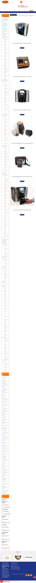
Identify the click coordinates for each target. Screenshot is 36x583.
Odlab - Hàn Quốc (5, 399)
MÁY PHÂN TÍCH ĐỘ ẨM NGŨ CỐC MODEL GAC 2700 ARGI (22, 76)
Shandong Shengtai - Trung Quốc (4, 487)
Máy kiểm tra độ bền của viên (6, 95)
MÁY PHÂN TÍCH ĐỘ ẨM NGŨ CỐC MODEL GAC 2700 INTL (22, 43)
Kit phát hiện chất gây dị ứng (6, 249)
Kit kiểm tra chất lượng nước (5, 245)
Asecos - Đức (5, 408)
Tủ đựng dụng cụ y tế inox (5, 354)
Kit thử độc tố (6, 252)
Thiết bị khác (6, 143)
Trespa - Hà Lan (5, 436)
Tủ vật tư (5, 362)
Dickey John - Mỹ (5, 490)
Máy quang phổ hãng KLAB (6, 191)
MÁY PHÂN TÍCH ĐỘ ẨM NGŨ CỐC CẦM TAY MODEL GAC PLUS (22, 176)
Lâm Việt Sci (4, 378)
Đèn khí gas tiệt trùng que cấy (6, 140)
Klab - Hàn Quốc (5, 438)
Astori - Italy (4, 430)
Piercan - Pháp (5, 459)
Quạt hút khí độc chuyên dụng (6, 331)
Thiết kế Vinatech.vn (26, 573)
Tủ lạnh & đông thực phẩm (5, 101)
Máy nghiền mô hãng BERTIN (6, 195)
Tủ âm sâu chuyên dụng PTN (5, 126)
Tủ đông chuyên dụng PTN (5, 130)
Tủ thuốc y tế (6, 338)
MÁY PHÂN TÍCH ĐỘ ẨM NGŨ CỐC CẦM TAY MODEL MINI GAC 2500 (22, 143)
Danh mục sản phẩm (4, 15)
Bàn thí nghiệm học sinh (5, 291)
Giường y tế (6, 340)
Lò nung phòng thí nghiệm (5, 203)
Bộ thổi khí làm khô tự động (5, 72)
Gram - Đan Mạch (5, 432)
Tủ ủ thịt (5, 112)
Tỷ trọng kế (6, 283)
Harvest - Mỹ (5, 449)
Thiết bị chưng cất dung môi (5, 65)
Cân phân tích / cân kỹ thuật (5, 207)
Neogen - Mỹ (5, 470)
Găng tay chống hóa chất (5, 76)
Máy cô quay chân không (5, 56)
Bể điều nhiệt (6, 234)
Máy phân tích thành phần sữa (5, 85)
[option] (7, 557)
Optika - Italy (5, 398)
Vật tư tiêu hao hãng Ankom (5, 260)
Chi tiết (22, 81)
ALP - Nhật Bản (5, 472)
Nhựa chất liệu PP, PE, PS (5, 278)
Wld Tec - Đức (5, 388)
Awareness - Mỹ (5, 469)
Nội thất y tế (4, 337)
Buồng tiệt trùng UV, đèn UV (6, 122)
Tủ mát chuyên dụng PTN (5, 134)
